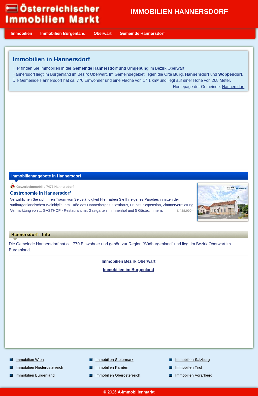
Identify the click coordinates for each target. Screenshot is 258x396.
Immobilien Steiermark (114, 360)
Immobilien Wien (30, 360)
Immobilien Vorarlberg (194, 375)
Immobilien (21, 33)
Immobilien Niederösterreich (39, 367)
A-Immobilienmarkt (136, 392)
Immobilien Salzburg (192, 360)
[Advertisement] (128, 132)
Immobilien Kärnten (111, 367)
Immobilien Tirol (188, 367)
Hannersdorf (233, 86)
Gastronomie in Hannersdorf (40, 193)
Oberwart (103, 33)
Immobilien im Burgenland (128, 269)
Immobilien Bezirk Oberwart (128, 261)
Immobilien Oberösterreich (117, 375)
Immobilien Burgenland (63, 33)
